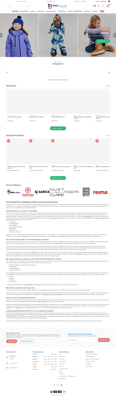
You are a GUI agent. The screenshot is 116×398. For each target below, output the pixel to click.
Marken (95, 11)
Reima (12, 314)
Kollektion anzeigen (58, 128)
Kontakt (61, 366)
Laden (97, 1)
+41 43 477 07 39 (13, 363)
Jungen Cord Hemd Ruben (14, 117)
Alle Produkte (89, 366)
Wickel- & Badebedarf (75, 11)
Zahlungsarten (62, 378)
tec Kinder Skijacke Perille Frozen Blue (38, 167)
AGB (60, 354)
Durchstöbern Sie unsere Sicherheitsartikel (52, 294)
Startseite (15, 11)
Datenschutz (62, 356)
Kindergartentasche (87, 216)
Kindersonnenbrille (54, 218)
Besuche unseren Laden (27, 341)
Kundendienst (103, 1)
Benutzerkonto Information (92, 354)
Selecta (26, 284)
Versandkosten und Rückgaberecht (67, 376)
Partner (61, 371)
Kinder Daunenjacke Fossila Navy (61, 166)
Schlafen (87, 11)
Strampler (8, 307)
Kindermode (24, 11)
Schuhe (32, 11)
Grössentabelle (62, 361)
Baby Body (104, 218)
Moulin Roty (38, 284)
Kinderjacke (33, 252)
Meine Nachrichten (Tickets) (92, 359)
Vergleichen (88, 364)
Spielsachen (11, 274)
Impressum (61, 364)
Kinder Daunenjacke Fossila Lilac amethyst (16, 167)
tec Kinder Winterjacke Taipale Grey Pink (83, 167)
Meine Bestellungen (90, 356)
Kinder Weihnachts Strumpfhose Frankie (82, 117)
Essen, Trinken (51, 11)
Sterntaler (30, 284)
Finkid (15, 314)
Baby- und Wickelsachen (43, 301)
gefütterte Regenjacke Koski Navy (105, 166)
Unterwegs (62, 11)
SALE (102, 11)
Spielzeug (41, 11)
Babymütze (97, 218)
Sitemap (61, 373)
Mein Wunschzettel (90, 361)
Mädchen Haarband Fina (58, 117)
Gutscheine (62, 359)
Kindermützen (78, 254)
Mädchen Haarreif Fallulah (36, 117)
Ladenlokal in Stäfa (63, 368)
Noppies (8, 314)
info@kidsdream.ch (13, 367)
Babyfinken (18, 307)
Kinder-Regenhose (32, 218)
